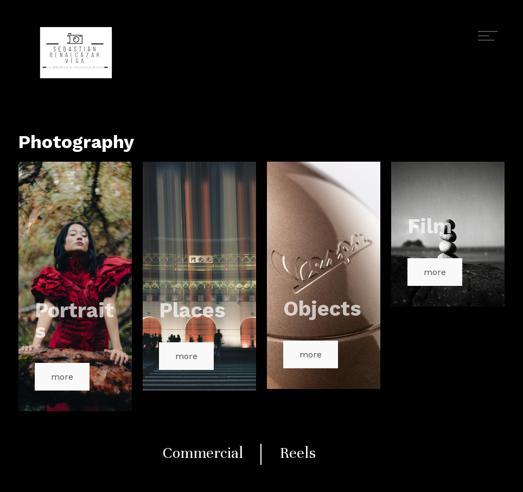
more (62, 377)
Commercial (203, 453)
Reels (298, 453)
